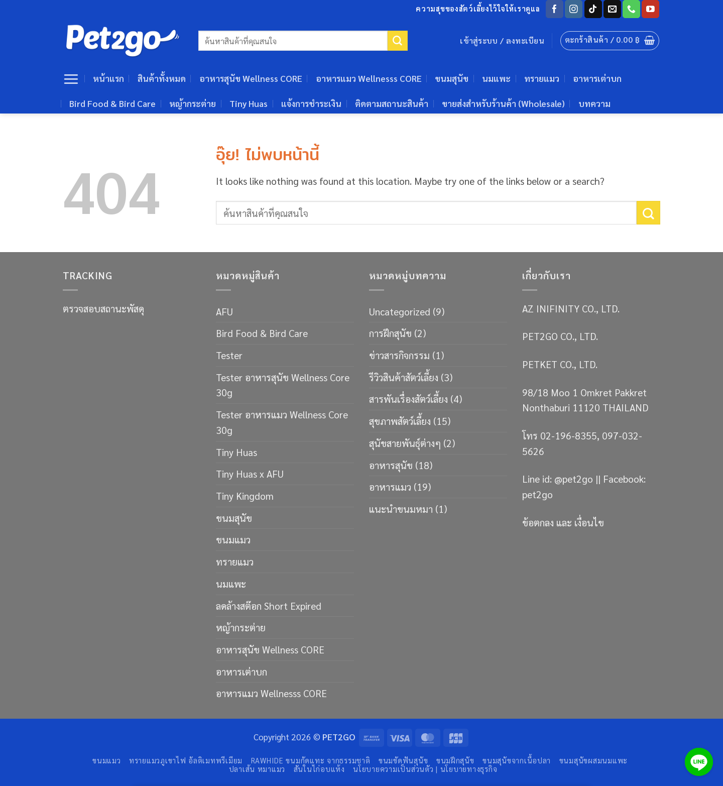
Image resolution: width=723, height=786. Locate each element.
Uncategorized (399, 311)
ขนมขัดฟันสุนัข (403, 760)
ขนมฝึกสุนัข (455, 760)
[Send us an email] (612, 9)
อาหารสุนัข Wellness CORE (250, 78)
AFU (224, 311)
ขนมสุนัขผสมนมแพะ (593, 760)
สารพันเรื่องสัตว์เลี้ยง (408, 398)
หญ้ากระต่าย (192, 103)
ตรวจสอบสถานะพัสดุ (103, 308)
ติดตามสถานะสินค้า (391, 103)
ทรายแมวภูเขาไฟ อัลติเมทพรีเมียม (186, 760)
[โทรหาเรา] (631, 9)
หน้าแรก (108, 78)
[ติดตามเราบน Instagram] (573, 9)
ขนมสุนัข (451, 78)
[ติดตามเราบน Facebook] (554, 9)
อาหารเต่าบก (597, 78)
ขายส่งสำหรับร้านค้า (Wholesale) (503, 103)
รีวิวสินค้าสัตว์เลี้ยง (403, 377)
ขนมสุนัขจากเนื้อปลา (517, 760)
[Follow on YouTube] (650, 9)
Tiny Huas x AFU (250, 473)
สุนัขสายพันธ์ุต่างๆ (405, 442)
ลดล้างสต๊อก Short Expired (268, 605)
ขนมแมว (233, 539)
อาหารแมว (390, 486)
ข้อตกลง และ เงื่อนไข (563, 522)
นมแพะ (496, 78)
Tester (229, 355)
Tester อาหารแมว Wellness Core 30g (282, 422)
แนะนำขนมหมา (401, 508)
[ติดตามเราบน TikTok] (593, 9)
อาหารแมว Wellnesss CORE (369, 78)
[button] (609, 40)
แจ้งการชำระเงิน (311, 103)
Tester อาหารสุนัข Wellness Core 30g (282, 385)
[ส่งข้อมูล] (398, 41)
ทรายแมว (541, 78)
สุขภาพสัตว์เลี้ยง (400, 420)
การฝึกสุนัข (390, 332)
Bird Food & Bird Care (112, 103)
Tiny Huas (248, 103)
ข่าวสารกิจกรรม (399, 355)
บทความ (594, 103)
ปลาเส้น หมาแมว (257, 768)
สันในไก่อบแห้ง (319, 768)
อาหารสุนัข (391, 465)
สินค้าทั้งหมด (162, 78)
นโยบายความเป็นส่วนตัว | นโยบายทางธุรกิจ (425, 768)
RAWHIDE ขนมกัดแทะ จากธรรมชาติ (311, 760)
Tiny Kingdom (245, 495)
